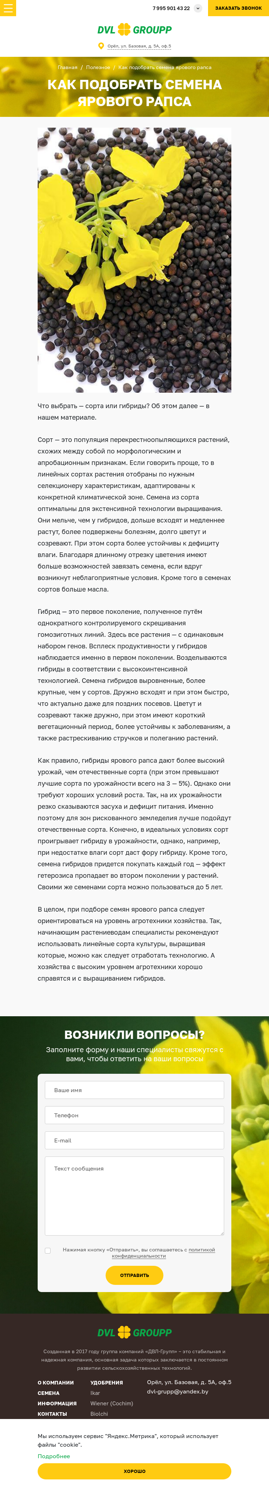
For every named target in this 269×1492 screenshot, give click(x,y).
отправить (134, 1275)
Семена (49, 1393)
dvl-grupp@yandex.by (177, 1391)
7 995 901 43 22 (171, 8)
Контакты (52, 1414)
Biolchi (99, 1413)
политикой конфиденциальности (163, 1252)
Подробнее (54, 1456)
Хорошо (135, 1471)
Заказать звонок (238, 8)
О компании (56, 1382)
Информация (57, 1403)
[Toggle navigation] (8, 8)
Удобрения (106, 1382)
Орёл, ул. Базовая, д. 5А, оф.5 (139, 46)
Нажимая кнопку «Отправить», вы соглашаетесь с (139, 1252)
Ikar (95, 1393)
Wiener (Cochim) (111, 1403)
